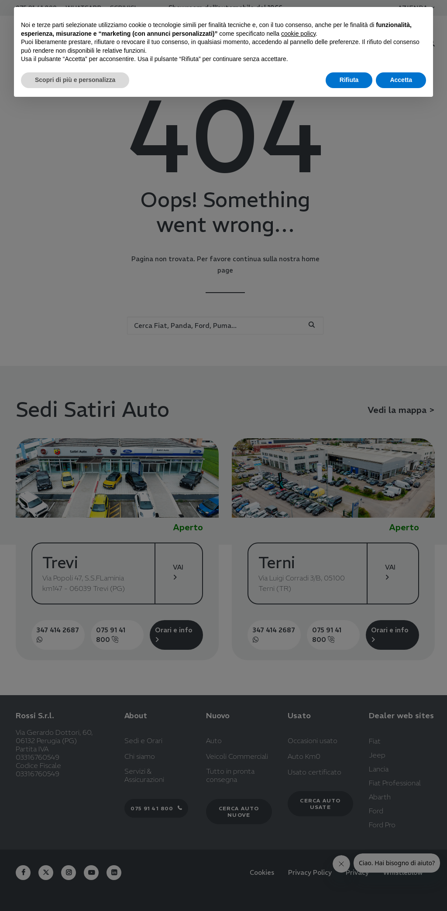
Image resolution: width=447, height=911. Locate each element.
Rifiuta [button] (349, 79)
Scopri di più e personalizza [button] (75, 79)
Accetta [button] (401, 79)
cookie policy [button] (298, 33)
